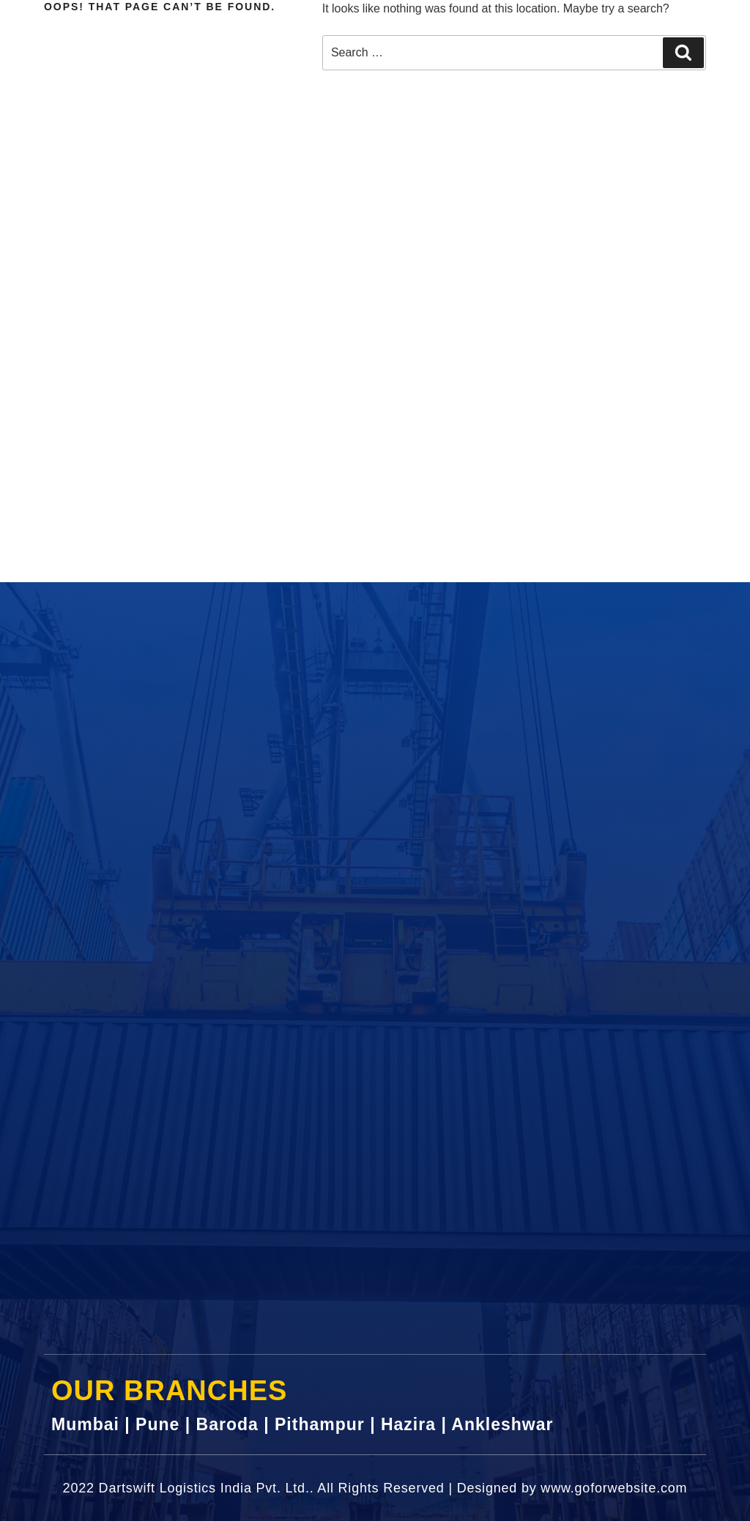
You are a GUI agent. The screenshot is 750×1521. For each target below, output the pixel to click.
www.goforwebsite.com (614, 1488)
